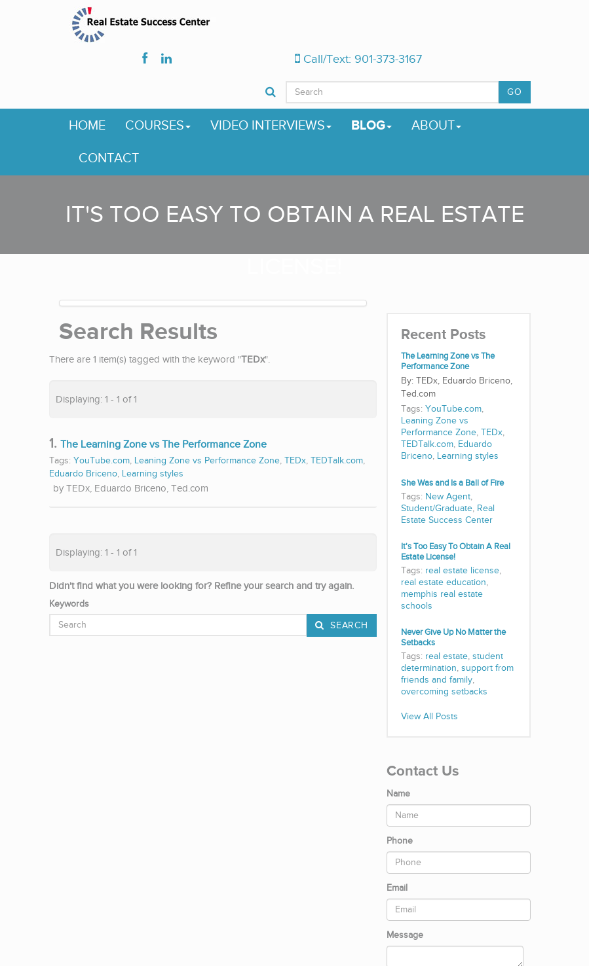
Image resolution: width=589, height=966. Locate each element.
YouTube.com (101, 461)
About (436, 126)
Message (405, 935)
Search (348, 625)
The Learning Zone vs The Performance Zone (163, 444)
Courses (158, 126)
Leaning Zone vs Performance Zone (207, 461)
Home (87, 126)
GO (514, 92)
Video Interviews (271, 126)
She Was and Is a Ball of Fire (452, 483)
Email (397, 888)
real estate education (443, 582)
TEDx (295, 461)
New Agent (447, 497)
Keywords (69, 604)
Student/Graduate (436, 508)
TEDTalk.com (337, 461)
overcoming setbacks (444, 692)
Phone (400, 841)
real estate (446, 656)
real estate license (462, 570)
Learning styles (152, 474)
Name (398, 794)
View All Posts (429, 716)
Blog (371, 126)
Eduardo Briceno (83, 474)
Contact (109, 158)
